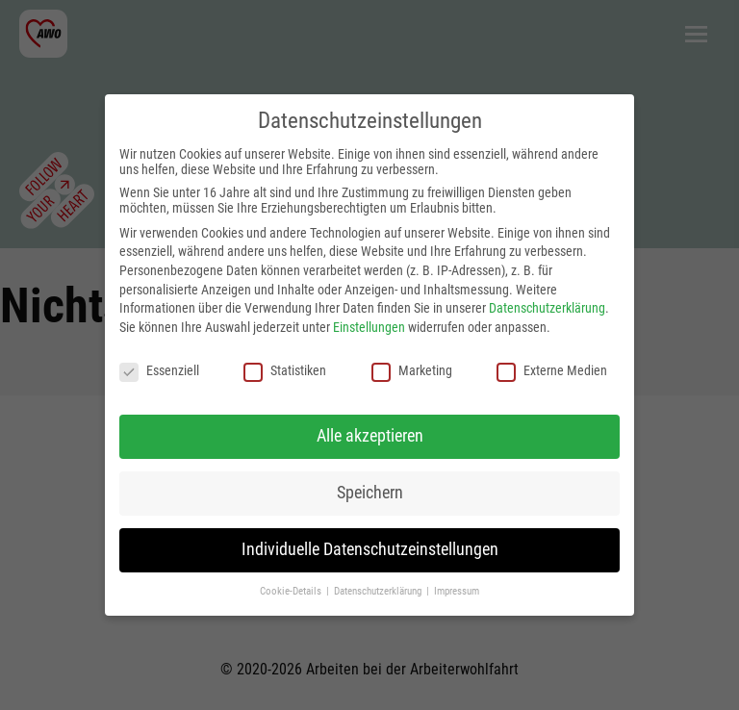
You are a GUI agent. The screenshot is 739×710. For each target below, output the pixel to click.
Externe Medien (552, 370)
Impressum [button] (456, 591)
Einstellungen (369, 327)
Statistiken (284, 370)
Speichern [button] (370, 492)
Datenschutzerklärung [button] (379, 591)
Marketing (411, 370)
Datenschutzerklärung (547, 308)
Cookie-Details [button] (292, 591)
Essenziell (159, 370)
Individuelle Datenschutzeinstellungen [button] (370, 549)
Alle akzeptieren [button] (370, 435)
